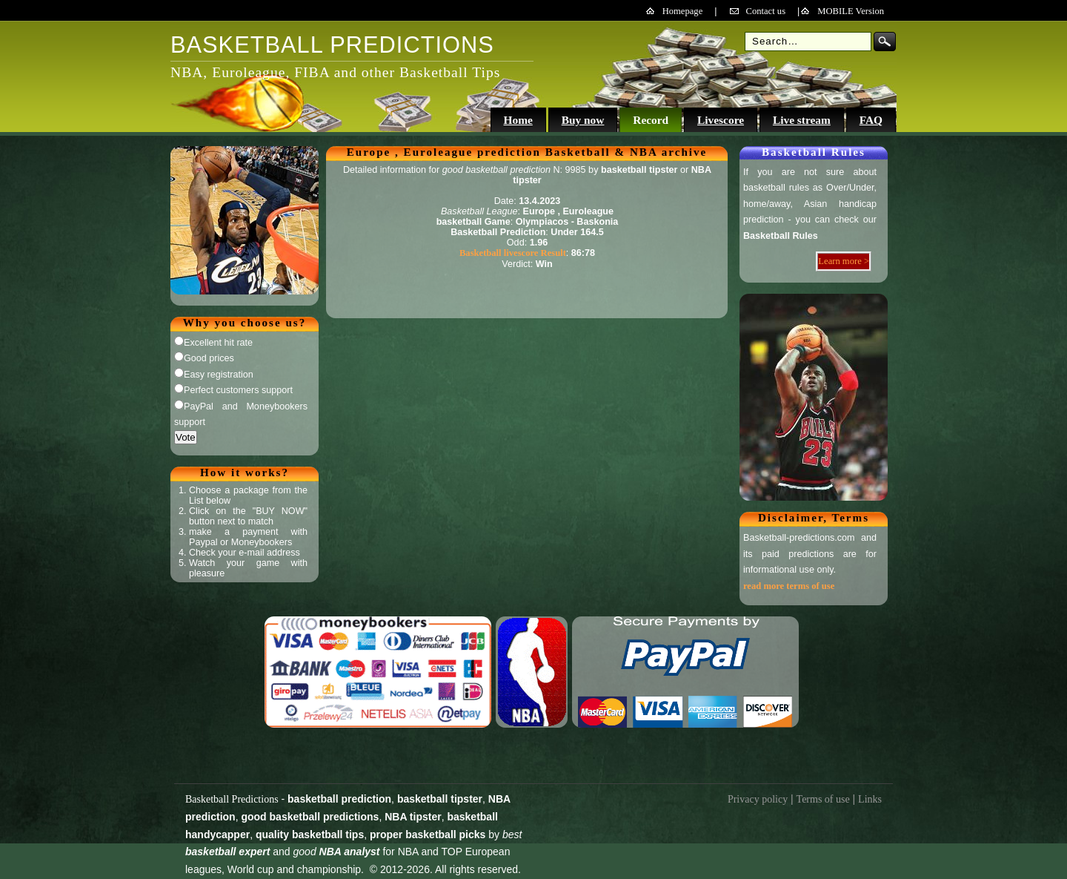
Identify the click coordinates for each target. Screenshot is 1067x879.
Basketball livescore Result (512, 253)
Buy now (583, 119)
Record (650, 119)
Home (517, 119)
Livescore (720, 119)
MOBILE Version (850, 11)
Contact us (766, 11)
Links (870, 799)
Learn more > (843, 261)
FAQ (871, 119)
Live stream (802, 119)
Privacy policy (758, 799)
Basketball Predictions (232, 799)
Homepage (682, 11)
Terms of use (823, 799)
